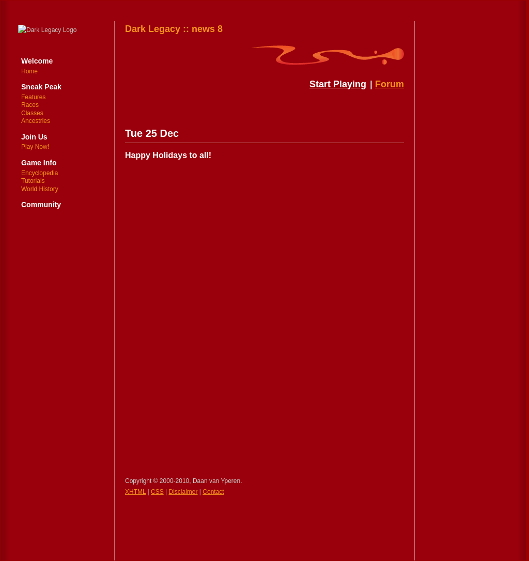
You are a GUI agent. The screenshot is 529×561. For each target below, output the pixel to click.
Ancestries (35, 120)
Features (33, 97)
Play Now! (35, 146)
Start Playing (337, 84)
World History (39, 189)
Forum (389, 84)
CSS (157, 491)
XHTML (135, 491)
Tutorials (33, 180)
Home (29, 71)
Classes (32, 113)
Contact (213, 491)
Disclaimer (183, 491)
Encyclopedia (39, 173)
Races (30, 104)
